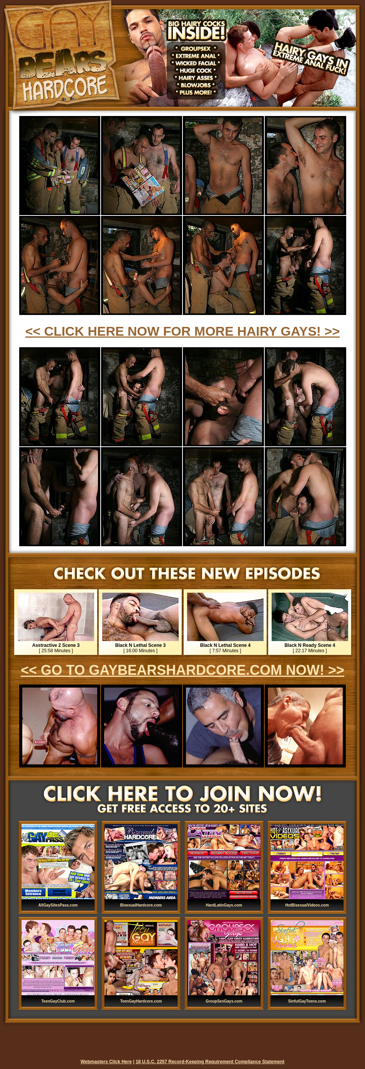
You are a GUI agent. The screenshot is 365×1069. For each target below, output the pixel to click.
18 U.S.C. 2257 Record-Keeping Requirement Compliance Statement (210, 1061)
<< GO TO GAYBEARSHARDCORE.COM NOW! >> (182, 670)
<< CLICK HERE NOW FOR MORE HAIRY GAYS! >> (182, 331)
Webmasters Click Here (106, 1061)
